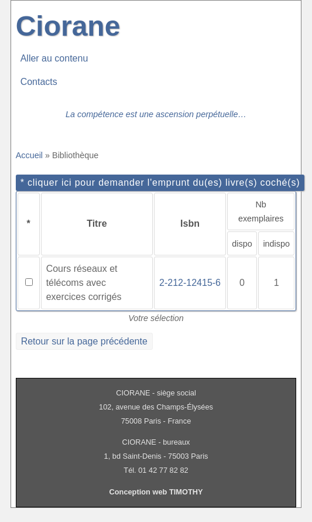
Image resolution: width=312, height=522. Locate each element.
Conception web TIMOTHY (156, 491)
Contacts (38, 82)
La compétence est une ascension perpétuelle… (156, 114)
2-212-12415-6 (190, 283)
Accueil (29, 155)
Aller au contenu (54, 58)
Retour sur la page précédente (84, 341)
